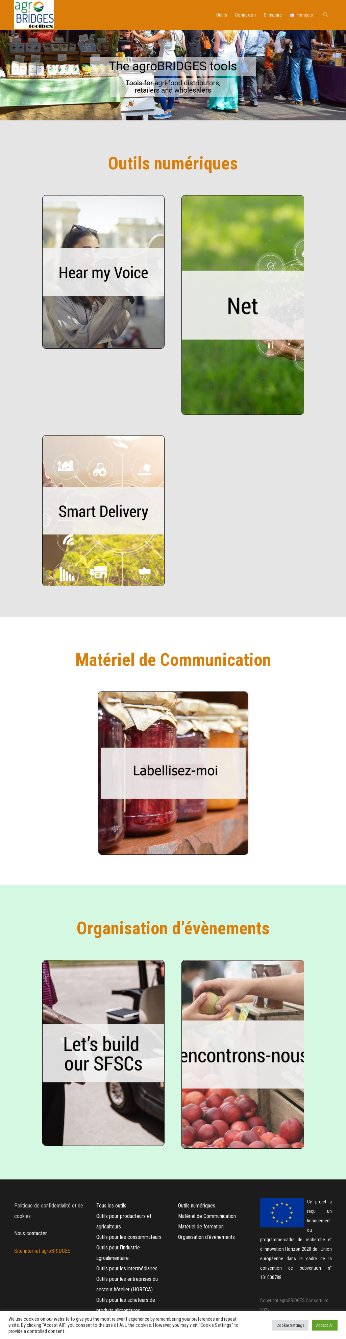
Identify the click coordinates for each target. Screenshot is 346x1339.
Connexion (245, 15)
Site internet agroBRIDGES (43, 1251)
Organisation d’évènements (206, 1237)
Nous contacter (30, 1233)
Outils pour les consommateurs (129, 1237)
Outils (221, 15)
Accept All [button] (324, 1325)
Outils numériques (196, 1205)
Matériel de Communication (207, 1216)
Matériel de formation (201, 1226)
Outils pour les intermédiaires (126, 1268)
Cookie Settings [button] (290, 1325)
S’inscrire (273, 15)
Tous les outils (111, 1205)
